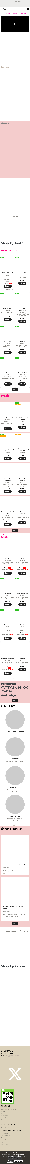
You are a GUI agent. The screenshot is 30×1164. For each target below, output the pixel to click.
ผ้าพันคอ (3, 1119)
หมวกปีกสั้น (4, 1115)
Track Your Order (6, 1127)
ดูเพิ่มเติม (15, 389)
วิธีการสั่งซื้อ (4, 1133)
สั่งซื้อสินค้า (7, 286)
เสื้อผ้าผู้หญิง (4, 1111)
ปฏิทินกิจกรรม (5, 1142)
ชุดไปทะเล (4, 1113)
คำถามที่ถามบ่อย (6, 1140)
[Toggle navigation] (28, 9)
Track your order (6, 1137)
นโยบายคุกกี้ (11, 1158)
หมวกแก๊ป (4, 1117)
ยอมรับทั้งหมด (18, 1161)
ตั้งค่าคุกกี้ (10, 1161)
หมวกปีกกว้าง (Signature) (8, 1109)
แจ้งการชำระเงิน (6, 1135)
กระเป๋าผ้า (4, 1122)
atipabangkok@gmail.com (8, 1057)
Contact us (4, 1144)
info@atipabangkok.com (12, 1055)
